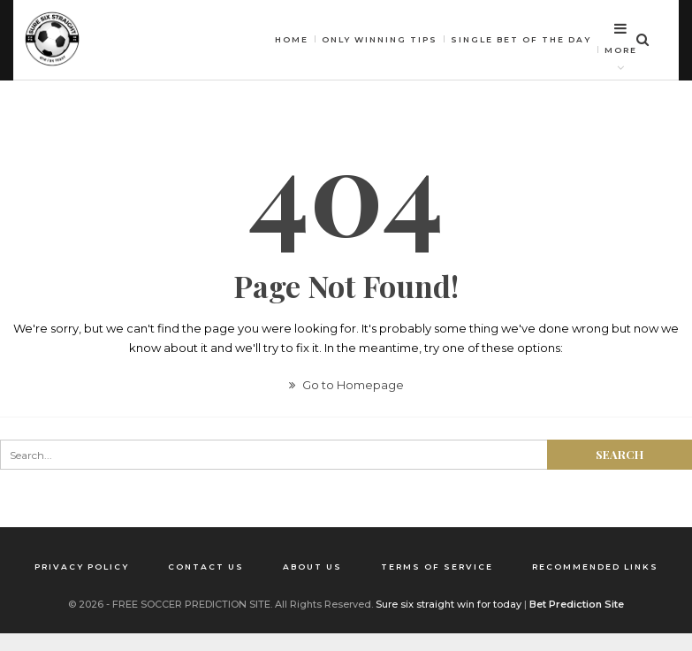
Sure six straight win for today (448, 604)
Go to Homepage (346, 385)
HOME (291, 39)
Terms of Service (437, 566)
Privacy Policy (81, 566)
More (620, 38)
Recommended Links (595, 566)
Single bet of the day (521, 39)
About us (312, 566)
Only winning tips (379, 39)
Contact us (206, 566)
